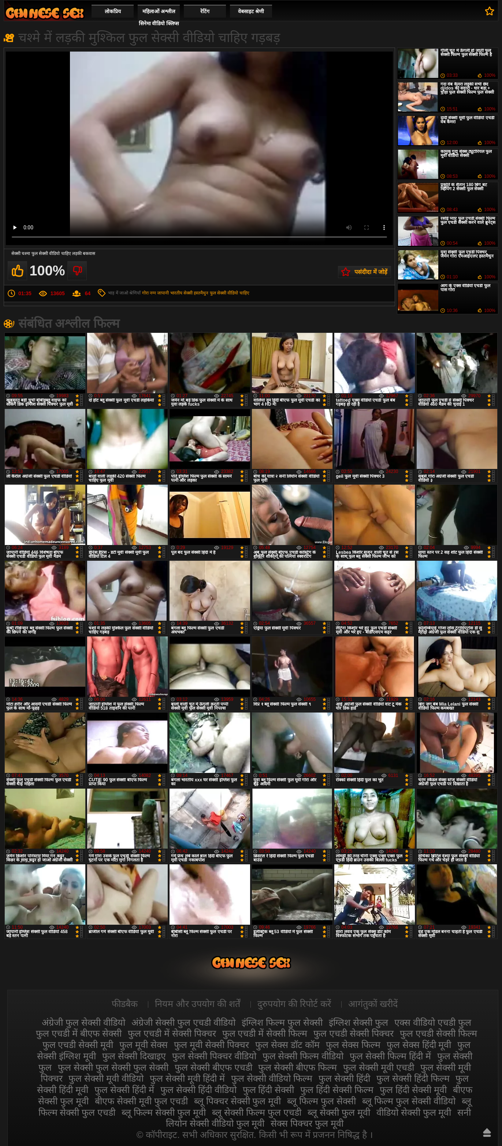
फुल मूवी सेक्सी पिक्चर (211, 1045)
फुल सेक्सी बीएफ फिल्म (297, 1067)
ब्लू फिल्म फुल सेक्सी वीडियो (408, 1101)
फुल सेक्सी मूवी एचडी (378, 1067)
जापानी (163, 293)
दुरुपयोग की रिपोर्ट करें (294, 1004)
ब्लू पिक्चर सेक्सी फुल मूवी (237, 1101)
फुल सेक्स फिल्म (353, 1045)
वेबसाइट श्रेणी (251, 11)
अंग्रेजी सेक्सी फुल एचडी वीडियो (183, 1022)
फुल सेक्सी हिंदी (344, 1078)
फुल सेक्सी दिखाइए (134, 1056)
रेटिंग (204, 11)
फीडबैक (125, 1004)
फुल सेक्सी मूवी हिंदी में (187, 1078)
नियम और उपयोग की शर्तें (197, 1004)
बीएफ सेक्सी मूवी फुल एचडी (141, 1101)
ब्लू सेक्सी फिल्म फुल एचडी (256, 1112)
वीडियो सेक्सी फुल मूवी (413, 1112)
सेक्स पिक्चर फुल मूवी (307, 1123)
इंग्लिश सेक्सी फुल (358, 1022)
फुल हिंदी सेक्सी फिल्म (336, 1090)
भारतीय (176, 293)
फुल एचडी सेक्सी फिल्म (438, 1033)
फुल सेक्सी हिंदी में (124, 1090)
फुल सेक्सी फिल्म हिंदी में (390, 1056)
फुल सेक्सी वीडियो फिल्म (271, 1078)
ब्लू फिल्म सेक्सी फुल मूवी (164, 1112)
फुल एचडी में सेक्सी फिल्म (265, 1033)
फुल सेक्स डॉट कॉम (287, 1045)
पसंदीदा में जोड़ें (370, 272)
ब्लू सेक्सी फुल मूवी (339, 1112)
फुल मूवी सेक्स (143, 1045)
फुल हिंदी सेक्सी (268, 1090)
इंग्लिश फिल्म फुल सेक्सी (282, 1022)
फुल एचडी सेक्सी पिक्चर (353, 1033)
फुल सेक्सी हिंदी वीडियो (198, 1090)
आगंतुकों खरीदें (373, 1004)
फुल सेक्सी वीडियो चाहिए (229, 293)
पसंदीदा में (489, 11)
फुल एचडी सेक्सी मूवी (78, 1045)
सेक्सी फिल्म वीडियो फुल (44, 13)
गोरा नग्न (149, 293)
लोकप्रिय (113, 11)
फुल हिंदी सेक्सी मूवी (413, 1090)
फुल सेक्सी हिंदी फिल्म (413, 1078)
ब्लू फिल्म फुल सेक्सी (321, 1101)
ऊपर (487, 1132)
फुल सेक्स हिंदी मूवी (419, 1045)
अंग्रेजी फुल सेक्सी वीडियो (83, 1022)
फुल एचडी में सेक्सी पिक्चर (172, 1033)
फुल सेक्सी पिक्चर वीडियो (214, 1056)
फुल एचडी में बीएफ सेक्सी (79, 1033)
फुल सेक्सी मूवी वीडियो (106, 1078)
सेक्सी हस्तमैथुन (195, 293)
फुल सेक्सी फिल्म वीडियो (303, 1056)
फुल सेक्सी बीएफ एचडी (213, 1067)
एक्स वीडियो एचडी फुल (432, 1022)
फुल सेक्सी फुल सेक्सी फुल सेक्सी (113, 1067)
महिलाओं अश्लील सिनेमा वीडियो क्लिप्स (159, 17)
